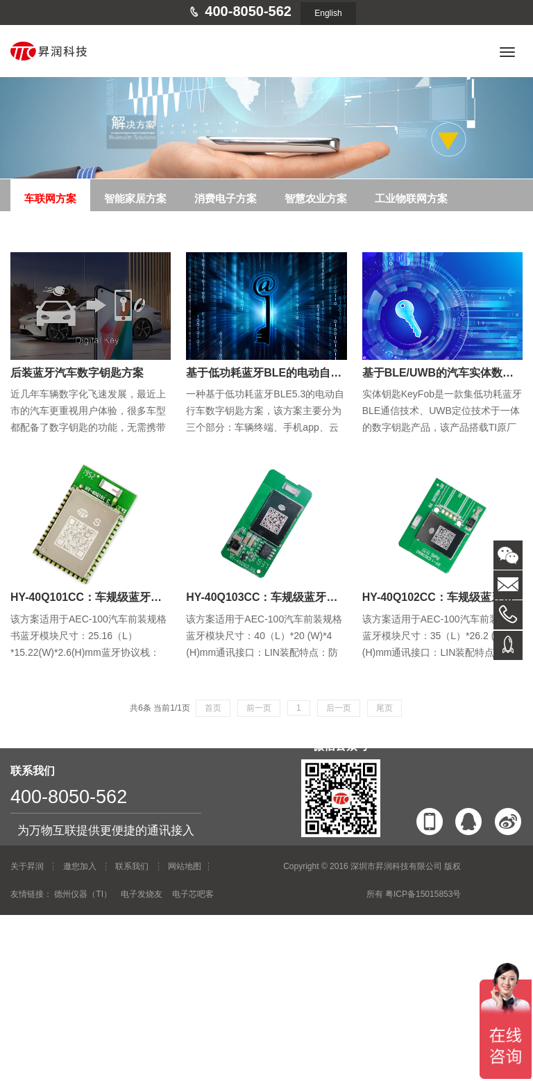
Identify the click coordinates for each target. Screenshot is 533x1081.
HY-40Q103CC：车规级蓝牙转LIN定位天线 (293, 597)
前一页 (258, 708)
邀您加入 (79, 866)
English (327, 13)
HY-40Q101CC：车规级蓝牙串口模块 (103, 597)
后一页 (338, 708)
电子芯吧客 (193, 894)
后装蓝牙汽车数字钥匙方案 (77, 373)
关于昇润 (27, 866)
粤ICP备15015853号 (423, 894)
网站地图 (184, 866)
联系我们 (132, 866)
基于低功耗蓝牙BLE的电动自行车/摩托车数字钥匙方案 (320, 373)
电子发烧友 (141, 894)
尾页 (384, 708)
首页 (213, 708)
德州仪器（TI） (83, 894)
